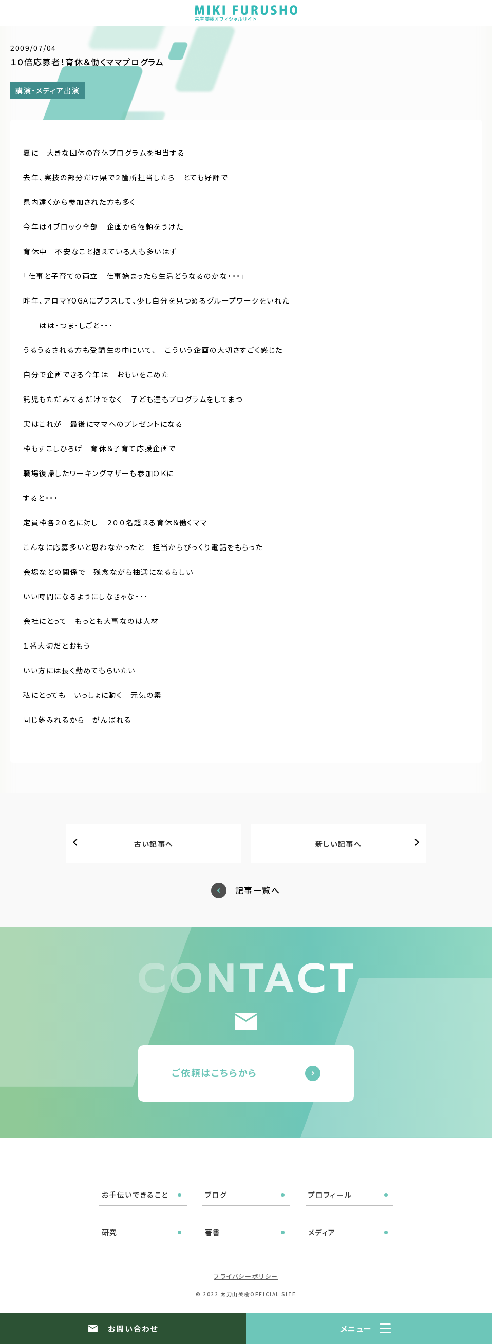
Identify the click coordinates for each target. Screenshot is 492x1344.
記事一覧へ (257, 890)
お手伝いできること (135, 1194)
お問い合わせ (133, 1328)
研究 (110, 1232)
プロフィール (330, 1194)
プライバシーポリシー (246, 1276)
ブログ (216, 1194)
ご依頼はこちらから (214, 1072)
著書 (213, 1232)
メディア (322, 1232)
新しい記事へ (338, 844)
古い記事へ (154, 844)
